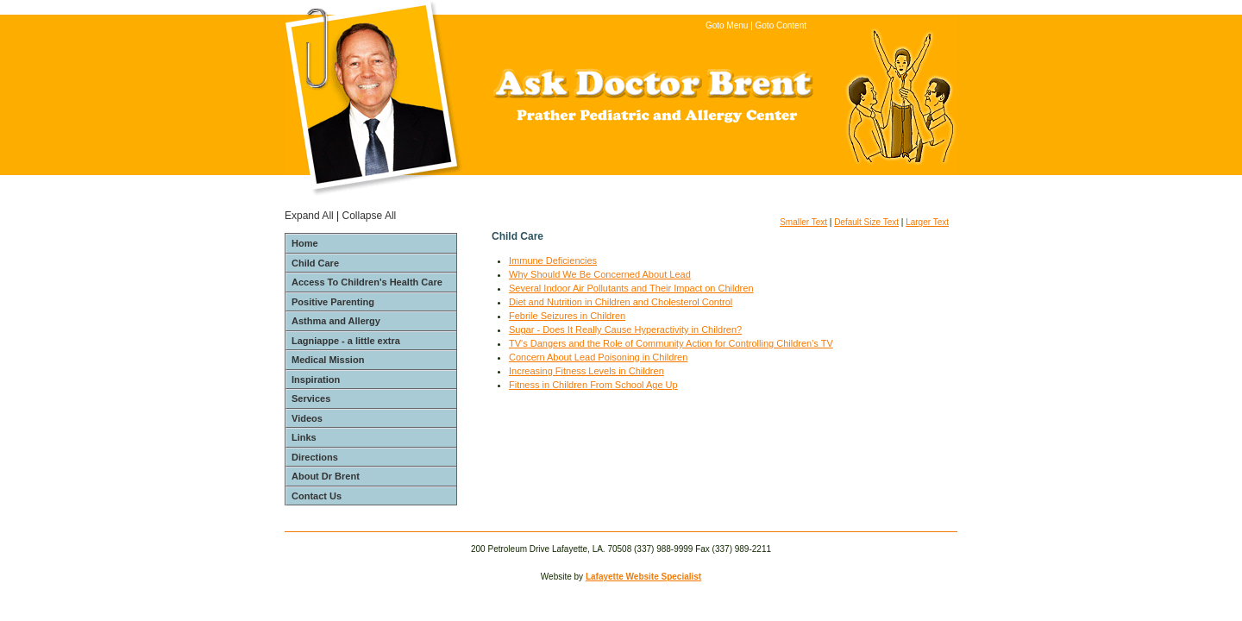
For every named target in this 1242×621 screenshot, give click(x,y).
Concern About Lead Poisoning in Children (598, 357)
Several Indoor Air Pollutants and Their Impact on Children (631, 288)
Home (305, 243)
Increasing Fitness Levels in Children (586, 371)
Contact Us (317, 496)
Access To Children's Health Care (367, 282)
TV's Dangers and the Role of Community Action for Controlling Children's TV (671, 343)
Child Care (315, 263)
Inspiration (316, 379)
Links (304, 437)
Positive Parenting (333, 302)
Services (311, 398)
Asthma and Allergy (336, 321)
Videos (307, 418)
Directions (315, 457)
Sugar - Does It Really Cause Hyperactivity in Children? (625, 329)
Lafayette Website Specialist (643, 576)
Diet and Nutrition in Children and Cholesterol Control (620, 302)
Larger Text (927, 222)
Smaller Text (803, 222)
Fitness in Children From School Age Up (593, 385)
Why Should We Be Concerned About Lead (600, 274)
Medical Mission (328, 359)
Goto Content (781, 25)
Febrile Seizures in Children (567, 315)
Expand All (309, 216)
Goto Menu (727, 25)
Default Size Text (866, 222)
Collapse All (369, 216)
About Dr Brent (326, 476)
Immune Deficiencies (553, 260)
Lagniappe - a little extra (346, 341)
